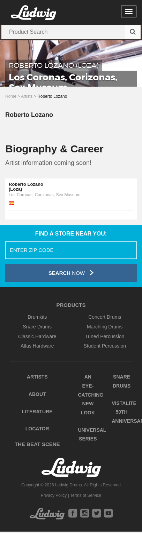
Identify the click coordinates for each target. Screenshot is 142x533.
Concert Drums (104, 317)
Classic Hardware (37, 336)
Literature (37, 411)
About (37, 394)
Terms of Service (85, 495)
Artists (26, 96)
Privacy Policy (54, 495)
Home (10, 96)
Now (71, 273)
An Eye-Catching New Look (91, 394)
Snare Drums (37, 326)
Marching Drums (105, 326)
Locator (37, 428)
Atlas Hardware (37, 346)
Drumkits (37, 317)
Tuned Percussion (104, 336)
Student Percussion (105, 346)
